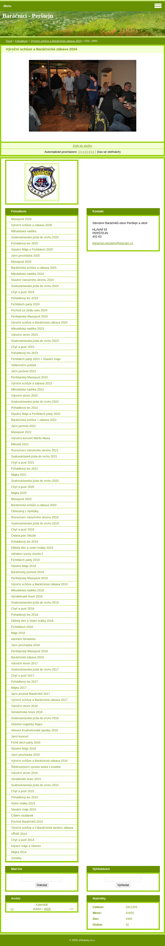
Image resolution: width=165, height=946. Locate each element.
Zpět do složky (82, 145)
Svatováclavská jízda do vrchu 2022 (35, 401)
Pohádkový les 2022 (24, 407)
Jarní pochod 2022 (23, 426)
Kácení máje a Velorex (26, 846)
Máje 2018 (18, 633)
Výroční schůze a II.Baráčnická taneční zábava (42, 827)
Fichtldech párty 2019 (25, 560)
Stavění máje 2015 (23, 809)
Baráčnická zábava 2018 (27, 657)
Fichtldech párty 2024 (25, 304)
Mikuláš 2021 (19, 444)
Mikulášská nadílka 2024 (27, 274)
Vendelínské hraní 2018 (26, 596)
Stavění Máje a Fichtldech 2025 (32, 249)
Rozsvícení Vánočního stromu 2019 (34, 517)
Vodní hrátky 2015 (23, 803)
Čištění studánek (22, 815)
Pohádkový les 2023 (24, 353)
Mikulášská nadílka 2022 (27, 389)
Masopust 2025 (21, 261)
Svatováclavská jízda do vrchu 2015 (35, 785)
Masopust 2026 (21, 219)
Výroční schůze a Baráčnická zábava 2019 (39, 584)
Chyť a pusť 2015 (22, 791)
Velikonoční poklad (23, 365)
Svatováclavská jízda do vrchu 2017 (35, 669)
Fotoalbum (21, 41)
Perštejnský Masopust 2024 (29, 316)
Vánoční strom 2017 (24, 663)
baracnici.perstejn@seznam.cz (112, 243)
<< (12, 909)
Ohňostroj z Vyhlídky (24, 511)
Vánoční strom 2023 (24, 334)
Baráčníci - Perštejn (27, 15)
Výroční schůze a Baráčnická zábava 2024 (56, 41)
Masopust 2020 (21, 499)
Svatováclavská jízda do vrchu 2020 (35, 480)
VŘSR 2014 (19, 834)
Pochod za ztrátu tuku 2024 (29, 310)
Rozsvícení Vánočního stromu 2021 (34, 450)
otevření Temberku (23, 639)
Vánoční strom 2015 (24, 773)
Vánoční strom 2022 (24, 395)
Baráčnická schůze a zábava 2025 (33, 267)
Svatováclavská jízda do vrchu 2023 (35, 340)
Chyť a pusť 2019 (22, 529)
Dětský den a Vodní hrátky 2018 (32, 620)
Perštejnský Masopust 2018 (29, 651)
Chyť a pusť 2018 (22, 608)
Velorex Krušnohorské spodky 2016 (34, 730)
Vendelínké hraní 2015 (26, 779)
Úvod (9, 41)
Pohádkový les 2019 (24, 541)
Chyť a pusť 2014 (22, 840)
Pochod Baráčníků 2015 (27, 821)
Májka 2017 (18, 687)
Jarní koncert (19, 736)
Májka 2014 (18, 852)
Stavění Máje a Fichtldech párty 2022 (35, 414)
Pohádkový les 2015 (24, 797)
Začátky (16, 858)
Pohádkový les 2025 (24, 243)
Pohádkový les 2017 (24, 681)
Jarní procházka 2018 (25, 645)
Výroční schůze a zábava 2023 (31, 383)
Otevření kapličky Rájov (26, 724)
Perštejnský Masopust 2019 (29, 578)
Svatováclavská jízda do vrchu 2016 (35, 718)
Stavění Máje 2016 (23, 748)
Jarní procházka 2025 (25, 255)
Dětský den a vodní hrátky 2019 (32, 547)
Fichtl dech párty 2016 (25, 742)
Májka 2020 (18, 493)
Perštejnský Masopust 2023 (29, 377)
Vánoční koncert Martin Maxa (30, 438)
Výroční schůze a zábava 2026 (31, 225)
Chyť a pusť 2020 (22, 487)
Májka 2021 (18, 474)
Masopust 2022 (21, 432)
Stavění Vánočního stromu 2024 (32, 280)
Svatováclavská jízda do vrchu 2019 (35, 523)
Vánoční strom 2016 (24, 706)
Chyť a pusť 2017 (22, 675)
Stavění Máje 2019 (23, 566)
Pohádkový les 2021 (24, 468)
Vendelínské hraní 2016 (26, 712)
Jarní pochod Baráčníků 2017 (30, 694)
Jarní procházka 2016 (25, 754)
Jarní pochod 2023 (23, 371)
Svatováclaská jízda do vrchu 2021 (34, 456)
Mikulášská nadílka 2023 (27, 328)
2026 (47, 909)
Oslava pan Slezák (23, 535)
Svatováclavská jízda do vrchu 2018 (35, 602)
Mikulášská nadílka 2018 (27, 590)
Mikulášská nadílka (23, 231)
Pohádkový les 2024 (24, 298)
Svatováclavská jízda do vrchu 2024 (35, 286)
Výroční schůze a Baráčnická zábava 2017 (39, 700)
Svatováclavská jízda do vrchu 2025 (35, 237)
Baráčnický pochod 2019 (27, 572)
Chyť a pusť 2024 (22, 292)
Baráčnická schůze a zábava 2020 (33, 505)
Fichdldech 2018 (22, 627)
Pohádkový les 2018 (24, 614)
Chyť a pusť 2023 (22, 347)
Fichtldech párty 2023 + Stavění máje (35, 359)
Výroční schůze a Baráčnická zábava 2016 (39, 760)
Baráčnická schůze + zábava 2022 (33, 420)
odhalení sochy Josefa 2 (27, 554)
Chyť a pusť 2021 (22, 462)
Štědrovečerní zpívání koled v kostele (36, 767)
